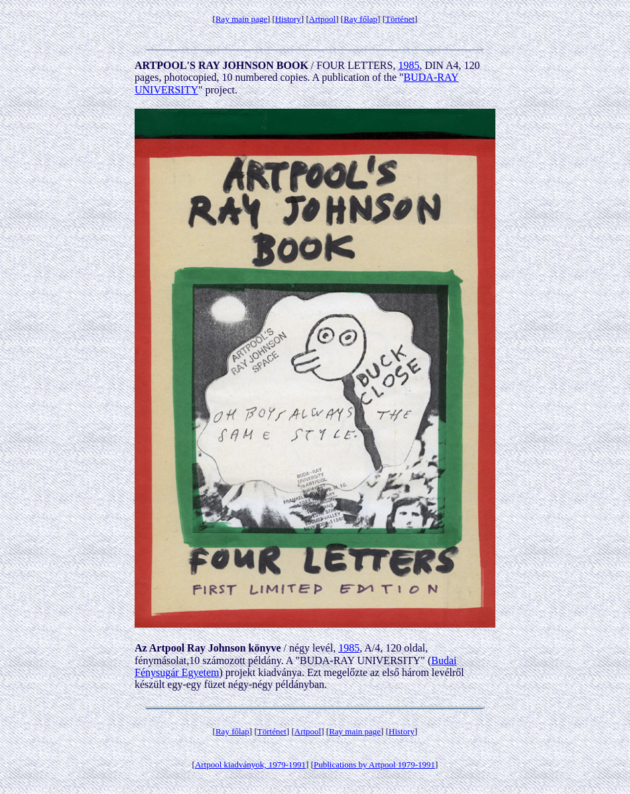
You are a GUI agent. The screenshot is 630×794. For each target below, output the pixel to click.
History (288, 19)
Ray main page (241, 19)
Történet (399, 19)
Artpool (322, 19)
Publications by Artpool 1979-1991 (374, 764)
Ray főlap (360, 19)
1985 (408, 65)
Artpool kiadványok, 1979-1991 (250, 764)
